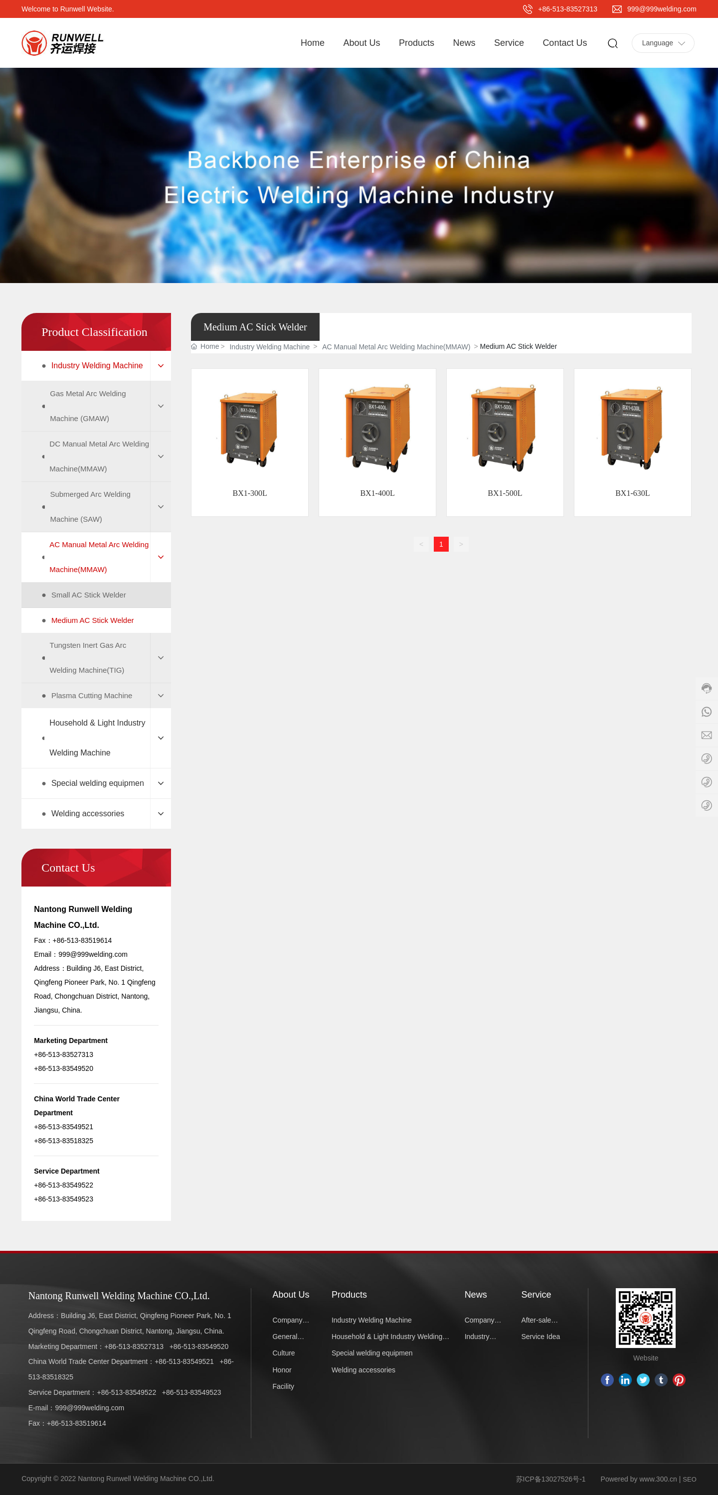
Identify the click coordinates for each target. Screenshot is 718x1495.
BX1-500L (505, 493)
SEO (689, 1479)
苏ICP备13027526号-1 (551, 1479)
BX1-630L (632, 493)
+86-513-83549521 (184, 1361)
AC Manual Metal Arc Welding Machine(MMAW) (396, 347)
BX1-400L (377, 493)
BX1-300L (249, 493)
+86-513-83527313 (567, 9)
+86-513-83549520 (199, 1346)
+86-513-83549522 (126, 1392)
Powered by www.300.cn (639, 1479)
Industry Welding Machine (269, 347)
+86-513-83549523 (191, 1392)
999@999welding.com (662, 9)
